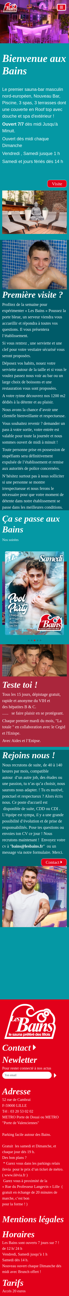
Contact (54, 862)
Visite (57, 183)
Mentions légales (33, 1219)
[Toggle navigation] (61, 7)
